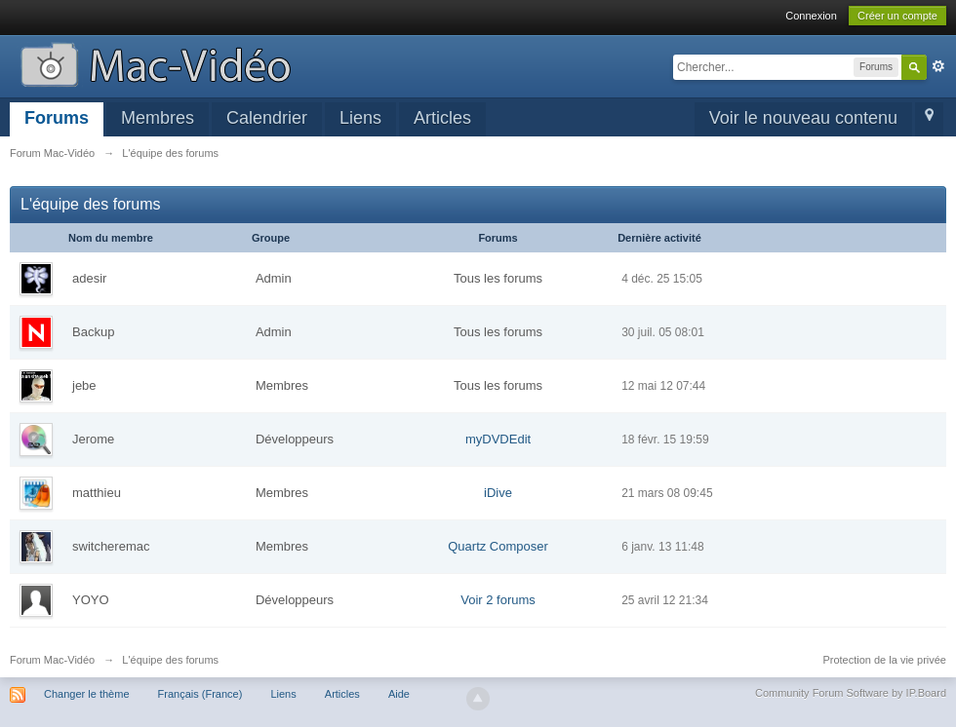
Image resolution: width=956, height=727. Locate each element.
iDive (498, 492)
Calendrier (266, 118)
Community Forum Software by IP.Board (850, 693)
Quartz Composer (498, 546)
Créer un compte (897, 15)
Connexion (811, 15)
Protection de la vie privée (884, 660)
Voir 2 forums (498, 600)
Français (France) (200, 694)
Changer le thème (86, 694)
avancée (938, 66)
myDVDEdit (498, 439)
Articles (442, 118)
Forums (56, 118)
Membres (157, 118)
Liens (360, 118)
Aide (399, 694)
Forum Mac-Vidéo (52, 660)
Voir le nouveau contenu (803, 118)
